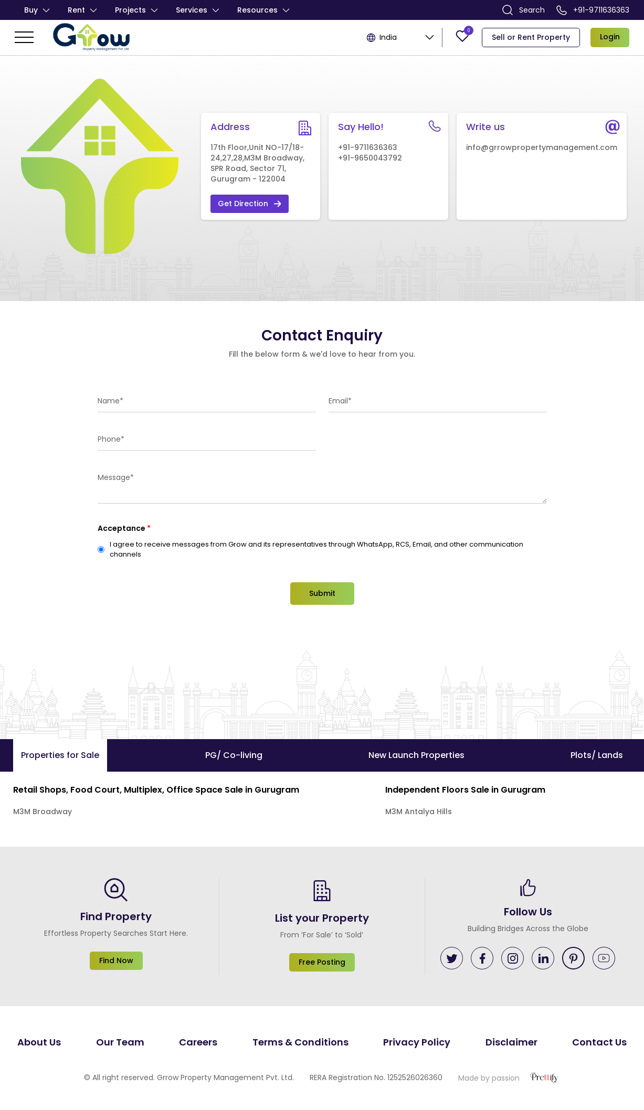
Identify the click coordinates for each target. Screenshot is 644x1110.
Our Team (120, 1042)
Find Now (116, 960)
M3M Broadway (42, 811)
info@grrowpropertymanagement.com (541, 147)
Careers (198, 1042)
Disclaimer (511, 1042)
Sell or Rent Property (531, 37)
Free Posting (322, 962)
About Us (39, 1042)
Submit (322, 593)
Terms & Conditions (300, 1042)
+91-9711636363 (592, 10)
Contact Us (599, 1042)
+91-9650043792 (370, 158)
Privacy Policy (416, 1042)
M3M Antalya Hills (418, 811)
